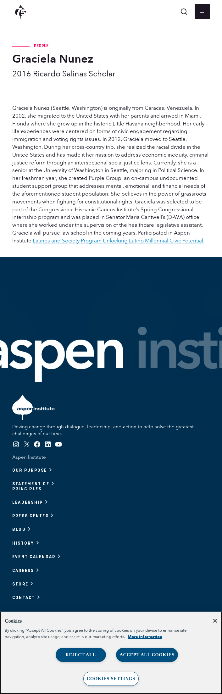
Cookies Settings (111, 678)
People (41, 45)
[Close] (215, 621)
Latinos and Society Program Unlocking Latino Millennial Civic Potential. (118, 240)
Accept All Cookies (146, 654)
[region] (111, 653)
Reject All (80, 654)
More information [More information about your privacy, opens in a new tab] (145, 637)
